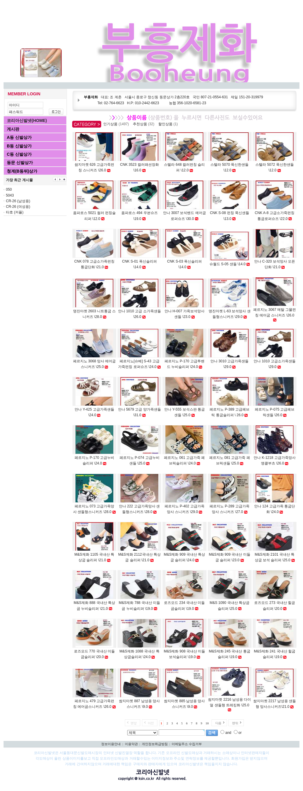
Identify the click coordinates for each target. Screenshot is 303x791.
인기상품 (117, 124)
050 (9, 189)
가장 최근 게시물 (19, 180)
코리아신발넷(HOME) (27, 120)
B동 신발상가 (19, 146)
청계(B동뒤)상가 (22, 171)
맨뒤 (235, 723)
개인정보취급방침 (155, 744)
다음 (218, 723)
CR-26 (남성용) (18, 201)
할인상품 (169, 124)
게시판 (13, 129)
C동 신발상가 (19, 154)
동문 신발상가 (20, 162)
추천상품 (144, 124)
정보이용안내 (111, 744)
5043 (10, 195)
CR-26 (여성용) (18, 207)
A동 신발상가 (19, 137)
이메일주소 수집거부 (187, 744)
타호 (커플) (14, 212)
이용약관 (131, 744)
